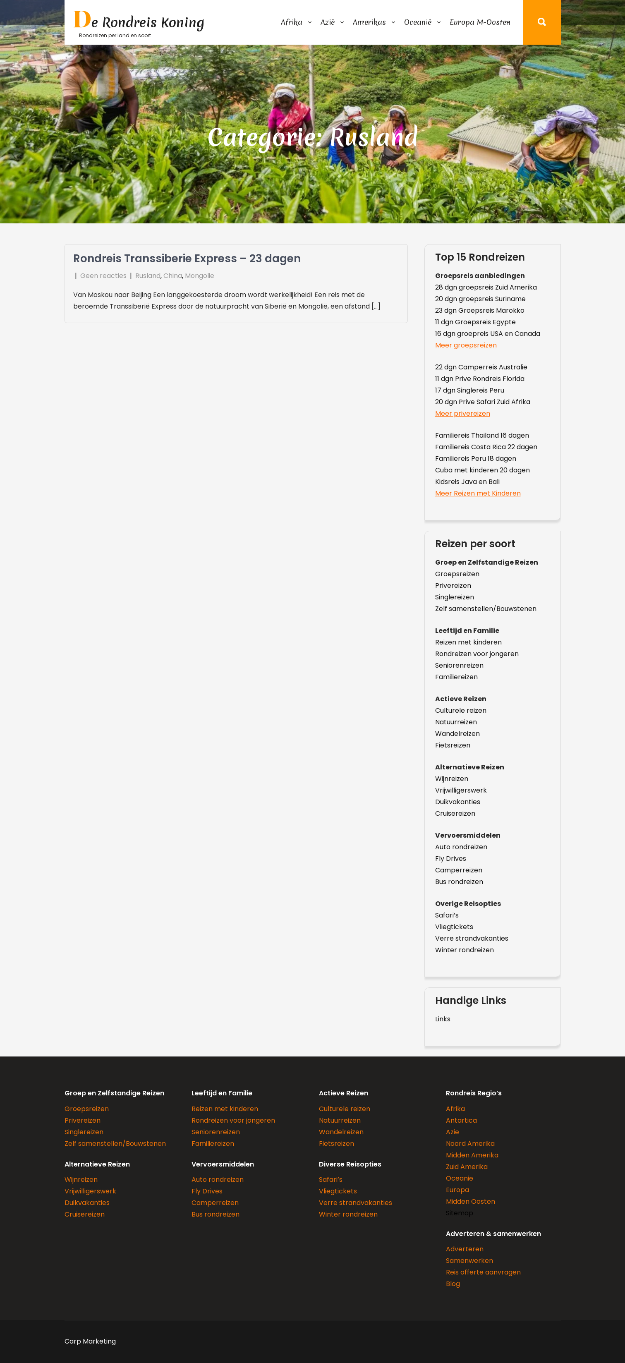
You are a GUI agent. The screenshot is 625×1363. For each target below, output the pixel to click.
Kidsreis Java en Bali (467, 481)
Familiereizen (456, 677)
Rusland (147, 275)
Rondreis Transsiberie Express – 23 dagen (187, 258)
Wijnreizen (451, 778)
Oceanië (417, 22)
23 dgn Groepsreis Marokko (479, 310)
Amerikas (369, 22)
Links (442, 1019)
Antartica (461, 1120)
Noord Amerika (470, 1143)
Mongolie (199, 275)
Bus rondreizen (459, 881)
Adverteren (465, 1249)
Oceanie (459, 1178)
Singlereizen (454, 597)
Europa (457, 1190)
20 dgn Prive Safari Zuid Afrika (482, 402)
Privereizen (453, 585)
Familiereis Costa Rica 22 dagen (486, 447)
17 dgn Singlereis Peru (469, 390)
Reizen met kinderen (468, 642)
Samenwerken (469, 1260)
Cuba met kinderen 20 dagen (482, 470)
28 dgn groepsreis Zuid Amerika (486, 287)
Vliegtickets (454, 927)
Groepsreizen (457, 574)
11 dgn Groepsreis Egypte (475, 322)
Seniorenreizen (459, 665)
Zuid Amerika (467, 1166)
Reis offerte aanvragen (483, 1272)
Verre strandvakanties (471, 938)
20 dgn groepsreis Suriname (480, 299)
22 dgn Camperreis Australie (481, 367)
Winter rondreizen (464, 950)
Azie (452, 1132)
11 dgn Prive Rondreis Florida (479, 378)
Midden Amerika (472, 1155)
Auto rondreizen (461, 847)
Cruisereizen (455, 813)
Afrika (291, 22)
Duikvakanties (457, 802)
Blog (453, 1284)
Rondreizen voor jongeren (477, 654)
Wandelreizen (457, 733)
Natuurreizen (456, 722)
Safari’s (447, 915)
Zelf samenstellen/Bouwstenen (485, 608)
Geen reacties (103, 275)
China (172, 275)
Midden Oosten (470, 1201)
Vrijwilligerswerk (461, 790)
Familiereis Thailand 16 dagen (482, 435)
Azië (328, 22)
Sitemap (459, 1213)
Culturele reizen (460, 710)
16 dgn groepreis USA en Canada (487, 333)
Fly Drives (450, 858)
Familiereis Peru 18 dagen (475, 458)
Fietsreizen (452, 745)
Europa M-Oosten (480, 22)
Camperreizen (458, 870)
